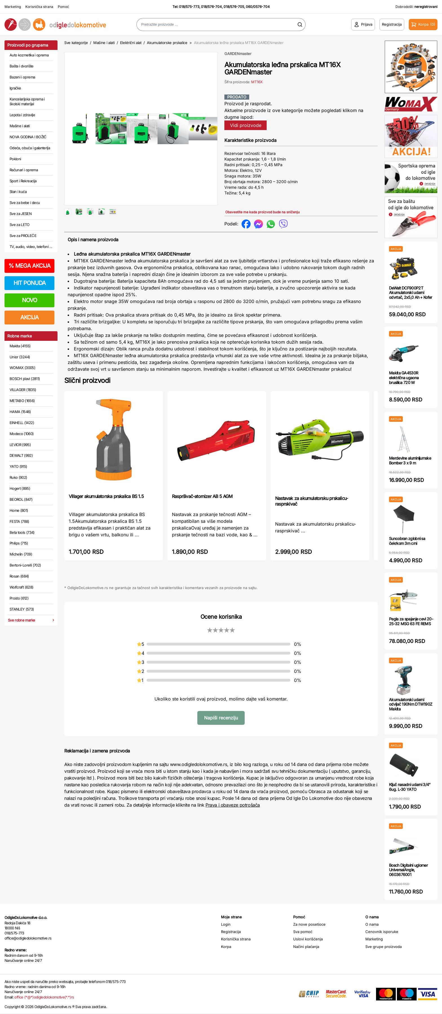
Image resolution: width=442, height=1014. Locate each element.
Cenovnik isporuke (381, 931)
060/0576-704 (258, 7)
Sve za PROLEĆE (23, 235)
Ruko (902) (18, 477)
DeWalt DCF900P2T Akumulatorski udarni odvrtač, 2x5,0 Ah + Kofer (410, 293)
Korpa (226, 946)
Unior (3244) (20, 357)
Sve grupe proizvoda (383, 946)
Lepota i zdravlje (22, 115)
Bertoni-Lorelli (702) (25, 565)
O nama (372, 924)
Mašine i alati (20, 126)
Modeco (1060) (22, 433)
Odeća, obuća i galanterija (30, 148)
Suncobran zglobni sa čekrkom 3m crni (407, 541)
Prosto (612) (19, 598)
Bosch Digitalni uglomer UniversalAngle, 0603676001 (408, 870)
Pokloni (15, 159)
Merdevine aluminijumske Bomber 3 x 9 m (410, 460)
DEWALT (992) (21, 455)
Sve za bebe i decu (25, 202)
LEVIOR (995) (20, 444)
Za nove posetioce (309, 924)
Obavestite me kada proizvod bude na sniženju (262, 212)
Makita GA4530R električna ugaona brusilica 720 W (404, 377)
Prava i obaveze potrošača (232, 823)
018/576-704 (211, 7)
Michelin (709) (21, 554)
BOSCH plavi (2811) (25, 378)
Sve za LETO (20, 224)
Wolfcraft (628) (21, 587)
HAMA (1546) (20, 411)
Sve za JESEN (21, 213)
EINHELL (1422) (22, 422)
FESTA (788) (19, 521)
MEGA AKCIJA (29, 265)
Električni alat (131, 42)
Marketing (13, 7)
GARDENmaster (237, 53)
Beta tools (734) (22, 532)
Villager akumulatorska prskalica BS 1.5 (106, 514)
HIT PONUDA (30, 283)
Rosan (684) (19, 576)
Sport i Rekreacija (23, 181)
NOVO (29, 300)
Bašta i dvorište (22, 66)
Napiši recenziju (221, 736)
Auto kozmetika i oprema (29, 55)
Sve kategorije (76, 42)
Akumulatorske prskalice (167, 42)
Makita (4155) (20, 346)
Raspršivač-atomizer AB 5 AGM (202, 514)
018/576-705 (234, 7)
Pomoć (63, 7)
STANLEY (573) (22, 609)
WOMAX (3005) (22, 367)
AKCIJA (29, 317)
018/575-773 (189, 7)
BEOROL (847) (21, 499)
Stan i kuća (18, 191)
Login (226, 924)
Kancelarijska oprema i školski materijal (27, 101)
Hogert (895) (20, 488)
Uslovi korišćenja (308, 939)
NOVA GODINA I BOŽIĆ (28, 137)
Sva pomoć (302, 931)
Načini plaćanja (306, 946)
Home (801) (19, 510)
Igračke (15, 88)
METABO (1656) (22, 400)
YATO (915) (18, 466)
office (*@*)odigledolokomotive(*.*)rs (44, 997)
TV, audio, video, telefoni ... (31, 246)
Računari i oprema (24, 170)
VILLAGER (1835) (23, 389)
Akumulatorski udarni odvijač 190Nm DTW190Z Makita (410, 704)
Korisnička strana (39, 7)
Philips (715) (19, 543)
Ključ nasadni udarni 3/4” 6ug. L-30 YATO (409, 787)
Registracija (231, 931)
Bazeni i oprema (22, 77)
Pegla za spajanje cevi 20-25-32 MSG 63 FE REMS (411, 621)
